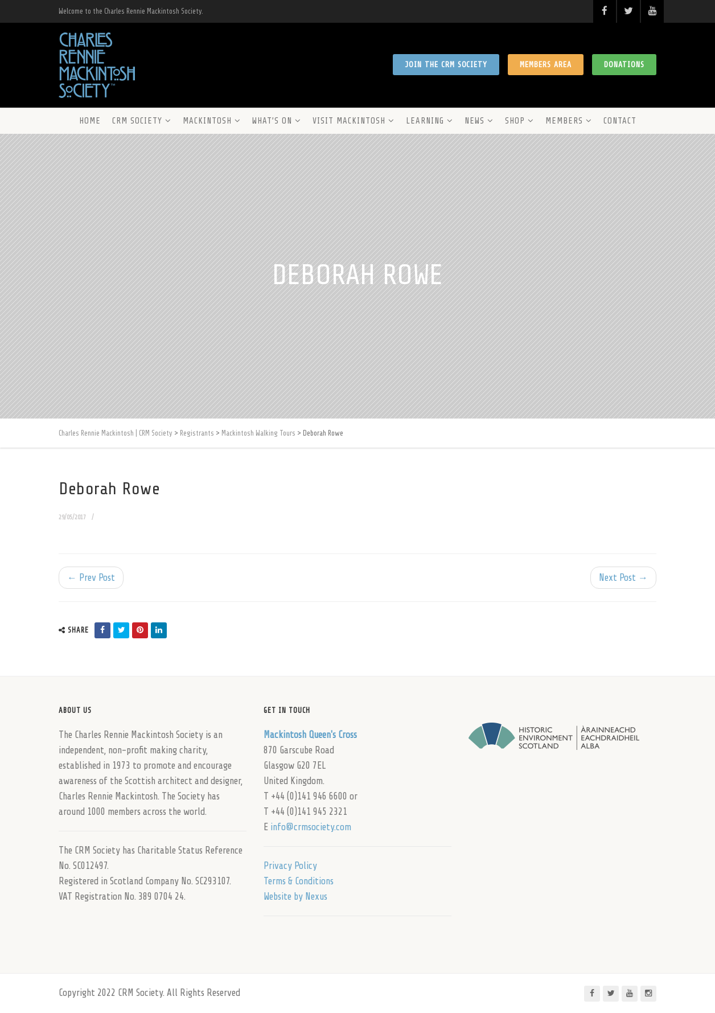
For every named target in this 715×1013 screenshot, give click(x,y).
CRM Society (137, 121)
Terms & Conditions (299, 881)
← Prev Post (91, 577)
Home (90, 121)
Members (564, 121)
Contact (619, 121)
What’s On (272, 121)
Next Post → (623, 577)
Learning (425, 121)
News (474, 121)
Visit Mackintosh (349, 121)
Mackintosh (207, 121)
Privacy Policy (290, 865)
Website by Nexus (295, 896)
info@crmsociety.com (310, 827)
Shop (515, 121)
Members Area (546, 64)
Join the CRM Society (446, 64)
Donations (624, 64)
